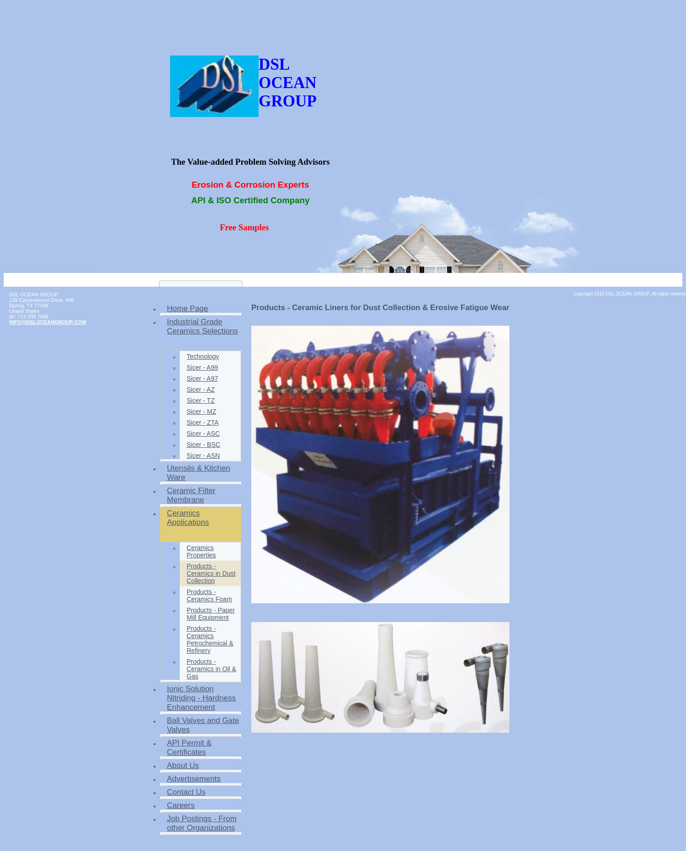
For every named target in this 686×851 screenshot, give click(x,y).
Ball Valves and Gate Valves (203, 725)
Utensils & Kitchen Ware (198, 473)
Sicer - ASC (203, 433)
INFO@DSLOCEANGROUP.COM (47, 322)
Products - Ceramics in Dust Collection (211, 573)
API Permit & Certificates (189, 747)
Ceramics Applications (188, 518)
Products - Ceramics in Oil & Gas (211, 669)
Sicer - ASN (203, 455)
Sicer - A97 (202, 378)
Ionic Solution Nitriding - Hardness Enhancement (201, 698)
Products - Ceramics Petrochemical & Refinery (210, 639)
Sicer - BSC (203, 444)
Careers (180, 805)
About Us (183, 765)
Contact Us (186, 792)
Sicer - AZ (201, 389)
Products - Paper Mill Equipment (211, 613)
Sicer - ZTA (203, 422)
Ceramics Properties (201, 551)
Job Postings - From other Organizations (202, 823)
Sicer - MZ (201, 411)
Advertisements (194, 778)
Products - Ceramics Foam (209, 595)
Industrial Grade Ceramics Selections (202, 326)
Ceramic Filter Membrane (191, 495)
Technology (203, 356)
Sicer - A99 (202, 367)
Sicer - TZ (201, 400)
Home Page (187, 308)
